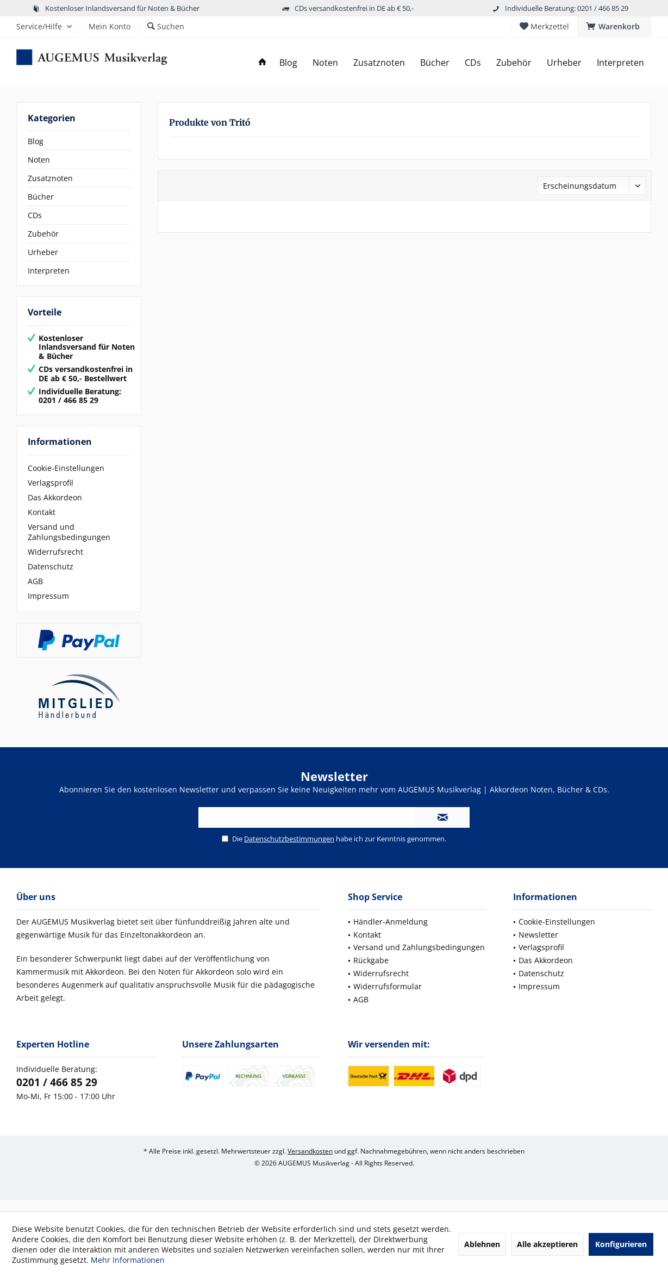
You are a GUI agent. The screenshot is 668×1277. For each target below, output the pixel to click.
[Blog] (288, 63)
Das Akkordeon (55, 508)
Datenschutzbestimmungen (289, 849)
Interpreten (49, 270)
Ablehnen (482, 1244)
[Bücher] (435, 63)
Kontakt (41, 523)
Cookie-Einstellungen (66, 479)
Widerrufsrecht (55, 562)
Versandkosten (310, 1162)
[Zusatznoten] (379, 63)
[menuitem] (614, 26)
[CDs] (473, 63)
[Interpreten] (620, 63)
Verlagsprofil (50, 493)
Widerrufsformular (387, 997)
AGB (35, 592)
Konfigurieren (621, 1244)
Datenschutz (50, 577)
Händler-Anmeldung (390, 932)
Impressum (48, 607)
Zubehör (43, 233)
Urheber (43, 252)
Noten (39, 159)
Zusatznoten (50, 178)
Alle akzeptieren (547, 1244)
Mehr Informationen (128, 1260)
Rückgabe (371, 971)
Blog (35, 141)
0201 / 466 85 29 (56, 1093)
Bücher (41, 196)
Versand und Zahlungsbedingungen (69, 542)
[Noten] (325, 63)
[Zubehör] (514, 63)
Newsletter (538, 945)
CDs (35, 215)
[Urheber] (564, 63)
